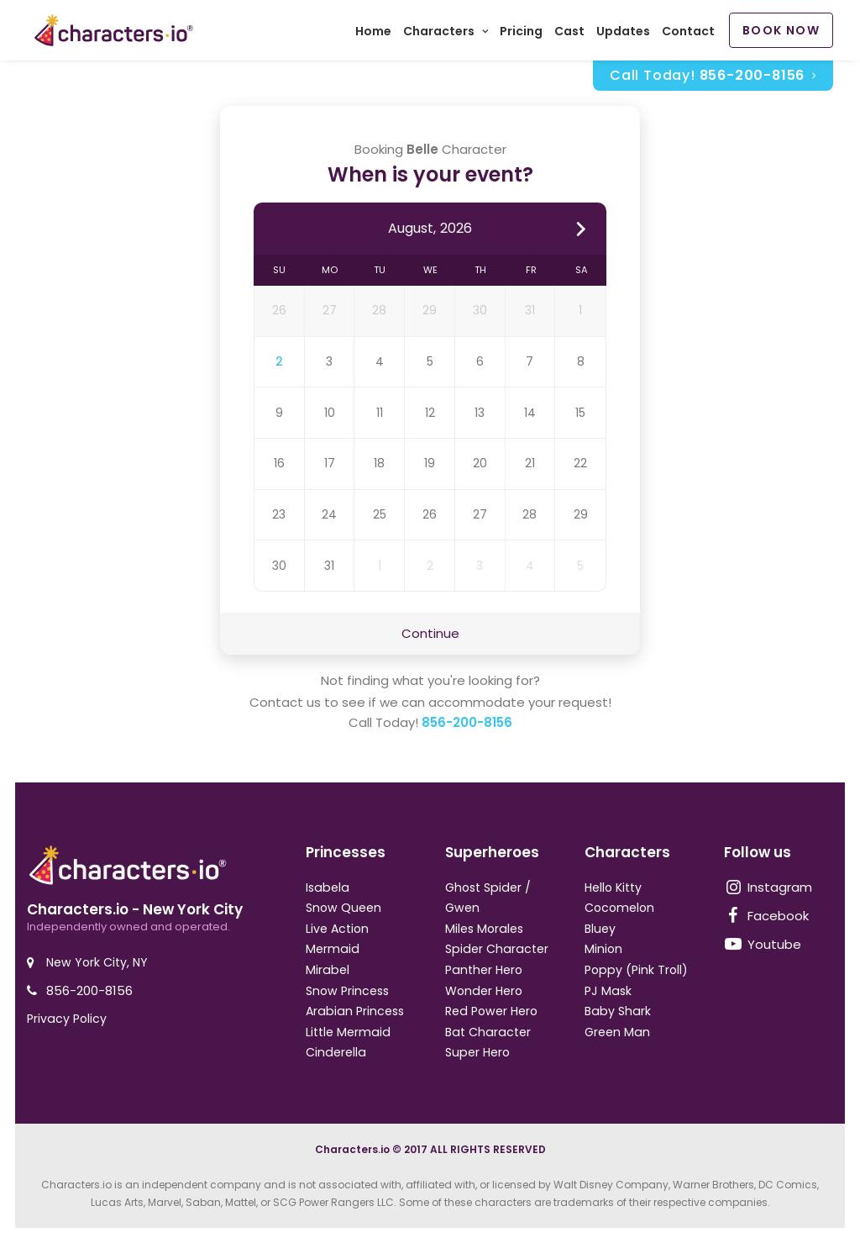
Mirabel (327, 969)
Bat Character (488, 1032)
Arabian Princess (355, 1011)
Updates (623, 33)
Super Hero (477, 1052)
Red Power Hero (491, 1011)
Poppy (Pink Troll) (636, 969)
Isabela (327, 887)
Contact (688, 33)
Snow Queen (343, 907)
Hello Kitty (613, 887)
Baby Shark (618, 1011)
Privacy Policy (67, 1018)
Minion (603, 948)
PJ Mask (608, 990)
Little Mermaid (348, 1032)
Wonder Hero (483, 990)
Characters (445, 33)
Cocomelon (619, 907)
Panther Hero (483, 969)
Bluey (600, 928)
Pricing (521, 33)
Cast (569, 33)
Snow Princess (347, 990)
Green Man (617, 1032)
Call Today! (713, 78)
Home (373, 33)
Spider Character (496, 948)
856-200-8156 (467, 726)
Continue (430, 636)
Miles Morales (484, 928)
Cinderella (336, 1052)
